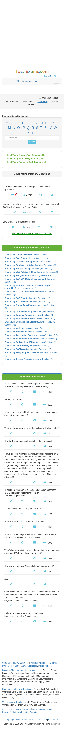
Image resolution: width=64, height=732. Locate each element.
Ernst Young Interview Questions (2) (31, 261)
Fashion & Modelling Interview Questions (20, 712)
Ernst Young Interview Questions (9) (28, 315)
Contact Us (53, 719)
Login (56, 76)
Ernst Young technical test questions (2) (26, 162)
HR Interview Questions (43, 709)
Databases (32, 666)
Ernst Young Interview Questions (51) (24, 328)
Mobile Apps (43, 666)
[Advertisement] (32, 35)
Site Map (43, 719)
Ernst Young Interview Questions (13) (31, 335)
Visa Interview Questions (13, 702)
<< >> (42, 101)
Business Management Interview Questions (21, 670)
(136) (25, 158)
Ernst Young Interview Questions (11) (25, 332)
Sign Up (48, 76)
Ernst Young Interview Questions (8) (26, 258)
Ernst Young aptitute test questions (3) (26, 155)
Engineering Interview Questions (16, 689)
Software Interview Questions (15, 663)
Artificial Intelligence (40, 663)
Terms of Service (29, 719)
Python (5, 666)
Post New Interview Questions (32, 233)
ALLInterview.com (27, 81)
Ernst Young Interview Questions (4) (27, 275)
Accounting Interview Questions (16, 709)
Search (32, 142)
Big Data (53, 663)
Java (24, 666)
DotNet (18, 666)
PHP (12, 666)
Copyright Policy (13, 719)
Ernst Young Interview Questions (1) (28, 255)
